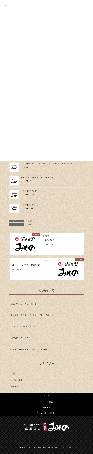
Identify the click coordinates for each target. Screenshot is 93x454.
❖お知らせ (48, 239)
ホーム (47, 396)
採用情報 (14, 386)
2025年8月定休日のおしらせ (23, 338)
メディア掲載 (16, 380)
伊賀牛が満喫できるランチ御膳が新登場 (28, 349)
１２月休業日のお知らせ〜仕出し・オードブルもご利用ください (46, 163)
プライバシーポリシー (46, 412)
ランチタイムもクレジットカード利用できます (31, 315)
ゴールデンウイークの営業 (26, 265)
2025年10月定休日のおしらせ (24, 326)
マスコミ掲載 (46, 401)
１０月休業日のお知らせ (30, 204)
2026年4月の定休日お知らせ (23, 303)
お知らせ (29, 221)
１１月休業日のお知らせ (30, 191)
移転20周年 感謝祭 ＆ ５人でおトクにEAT (38, 177)
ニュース (29, 224)
